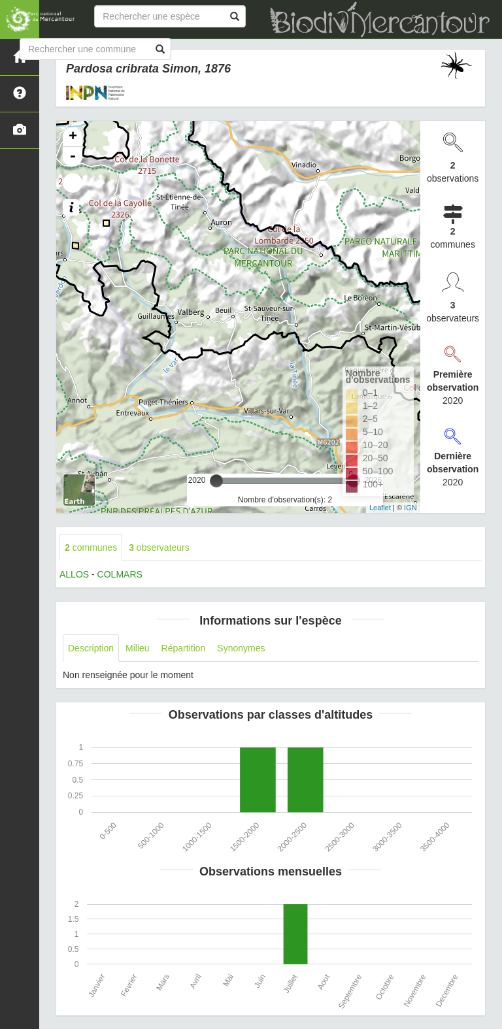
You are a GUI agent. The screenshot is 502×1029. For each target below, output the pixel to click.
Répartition (183, 648)
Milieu (138, 648)
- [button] (72, 157)
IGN (410, 508)
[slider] (216, 480)
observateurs (159, 547)
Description (91, 648)
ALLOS (74, 574)
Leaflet (380, 508)
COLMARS (119, 574)
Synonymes (241, 648)
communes (91, 547)
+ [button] (73, 137)
